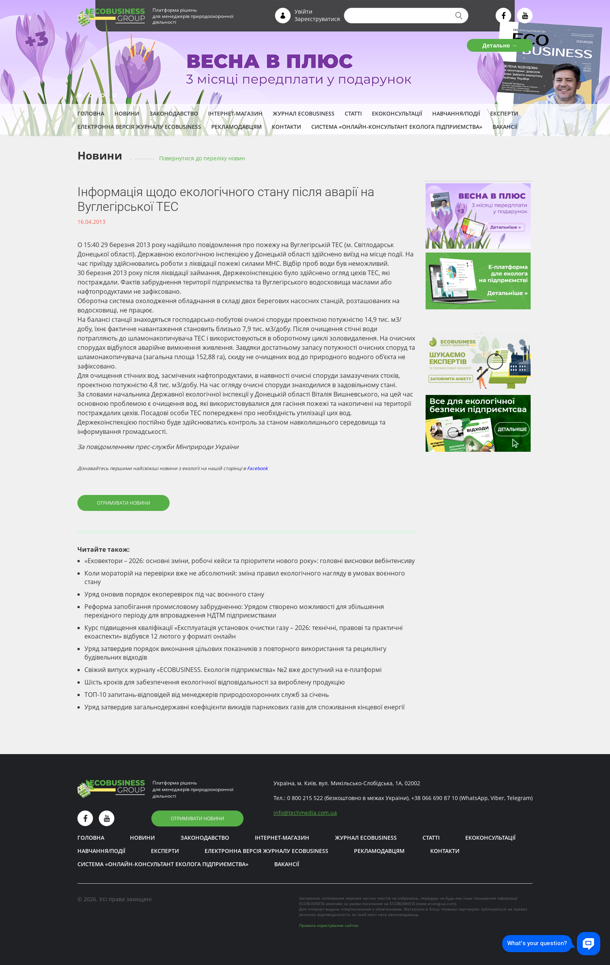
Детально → (499, 45)
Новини (126, 113)
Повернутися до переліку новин (202, 158)
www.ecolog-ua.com (436, 903)
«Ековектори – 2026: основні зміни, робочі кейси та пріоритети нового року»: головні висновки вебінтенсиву (249, 560)
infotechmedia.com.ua (305, 812)
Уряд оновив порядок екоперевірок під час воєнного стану (174, 594)
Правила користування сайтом (328, 925)
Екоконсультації (397, 113)
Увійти (303, 11)
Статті (353, 113)
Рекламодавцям (236, 126)
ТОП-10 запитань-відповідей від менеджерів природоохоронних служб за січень (206, 694)
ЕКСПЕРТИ (504, 113)
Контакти (286, 126)
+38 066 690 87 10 (434, 798)
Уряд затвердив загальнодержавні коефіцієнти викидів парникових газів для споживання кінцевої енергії (244, 707)
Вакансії (505, 126)
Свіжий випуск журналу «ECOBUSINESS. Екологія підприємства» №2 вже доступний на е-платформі (233, 669)
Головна (90, 113)
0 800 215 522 (305, 798)
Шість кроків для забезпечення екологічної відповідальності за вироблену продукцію (214, 682)
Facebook (257, 468)
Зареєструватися (317, 19)
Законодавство (173, 113)
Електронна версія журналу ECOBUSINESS (139, 126)
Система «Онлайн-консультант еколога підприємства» (396, 126)
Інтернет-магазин (235, 113)
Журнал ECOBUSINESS (304, 113)
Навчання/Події (456, 113)
